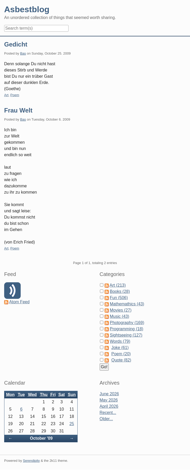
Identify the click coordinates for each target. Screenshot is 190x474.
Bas (23, 53)
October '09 (41, 438)
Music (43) (119, 316)
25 (71, 424)
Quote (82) (121, 360)
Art (6, 95)
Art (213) (118, 285)
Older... (106, 419)
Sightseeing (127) (126, 335)
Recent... (108, 412)
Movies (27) (121, 310)
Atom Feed (19, 302)
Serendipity (31, 461)
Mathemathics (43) (127, 304)
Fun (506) (119, 297)
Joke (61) (120, 347)
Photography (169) (127, 322)
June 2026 (109, 394)
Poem (14, 95)
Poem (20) (121, 354)
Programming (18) (126, 329)
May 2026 (109, 400)
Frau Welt (18, 110)
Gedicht (15, 44)
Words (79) (120, 341)
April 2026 (109, 406)
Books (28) (120, 291)
